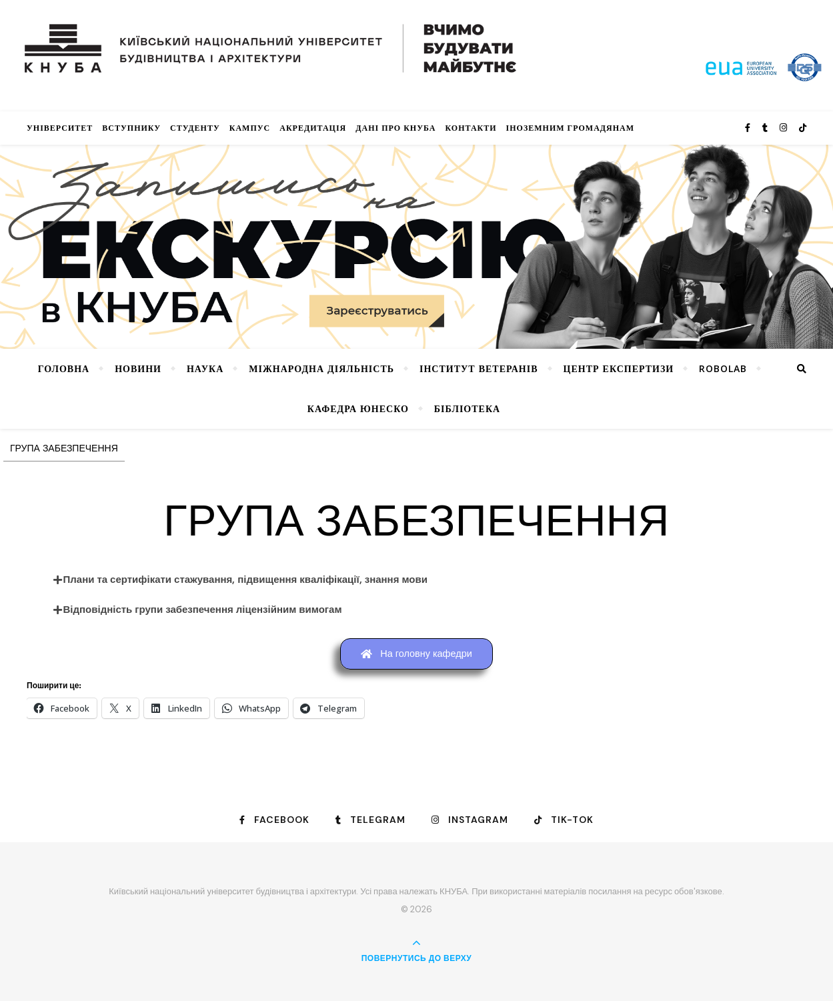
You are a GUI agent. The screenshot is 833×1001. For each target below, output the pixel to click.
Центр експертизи (619, 368)
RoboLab (723, 368)
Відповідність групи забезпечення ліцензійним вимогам (202, 609)
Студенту (195, 127)
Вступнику (131, 127)
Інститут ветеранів (479, 368)
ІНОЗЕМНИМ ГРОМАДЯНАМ (570, 127)
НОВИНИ (138, 368)
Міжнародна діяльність (321, 368)
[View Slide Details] (416, 247)
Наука (205, 368)
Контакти (470, 127)
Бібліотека (467, 408)
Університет (60, 127)
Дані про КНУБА (395, 127)
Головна (63, 368)
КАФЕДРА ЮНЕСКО (358, 408)
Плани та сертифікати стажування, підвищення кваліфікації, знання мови (245, 579)
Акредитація (312, 127)
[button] (416, 580)
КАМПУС (250, 127)
